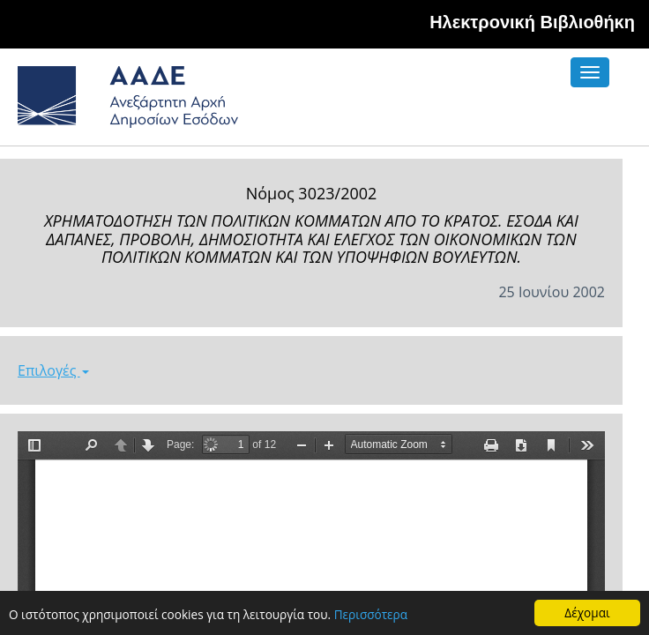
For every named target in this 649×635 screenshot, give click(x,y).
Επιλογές (53, 370)
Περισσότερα (370, 615)
